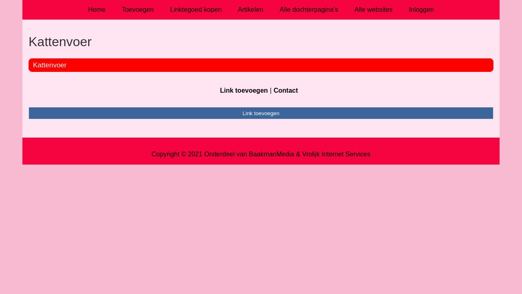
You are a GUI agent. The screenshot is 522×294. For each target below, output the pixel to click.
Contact (286, 90)
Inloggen (421, 9)
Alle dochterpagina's (309, 9)
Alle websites (373, 9)
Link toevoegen (244, 90)
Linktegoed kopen (195, 9)
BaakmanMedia (271, 154)
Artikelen (250, 9)
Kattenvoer (49, 65)
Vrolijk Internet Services (336, 154)
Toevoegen (138, 9)
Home (97, 9)
